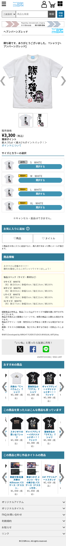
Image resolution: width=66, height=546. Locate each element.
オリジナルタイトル (13, 508)
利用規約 (7, 521)
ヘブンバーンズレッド (16, 31)
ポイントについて (11, 145)
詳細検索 (61, 14)
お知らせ (7, 527)
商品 (17, 238)
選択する (40, 166)
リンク (5, 533)
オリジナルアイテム (13, 502)
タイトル (48, 238)
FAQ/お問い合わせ (12, 514)
